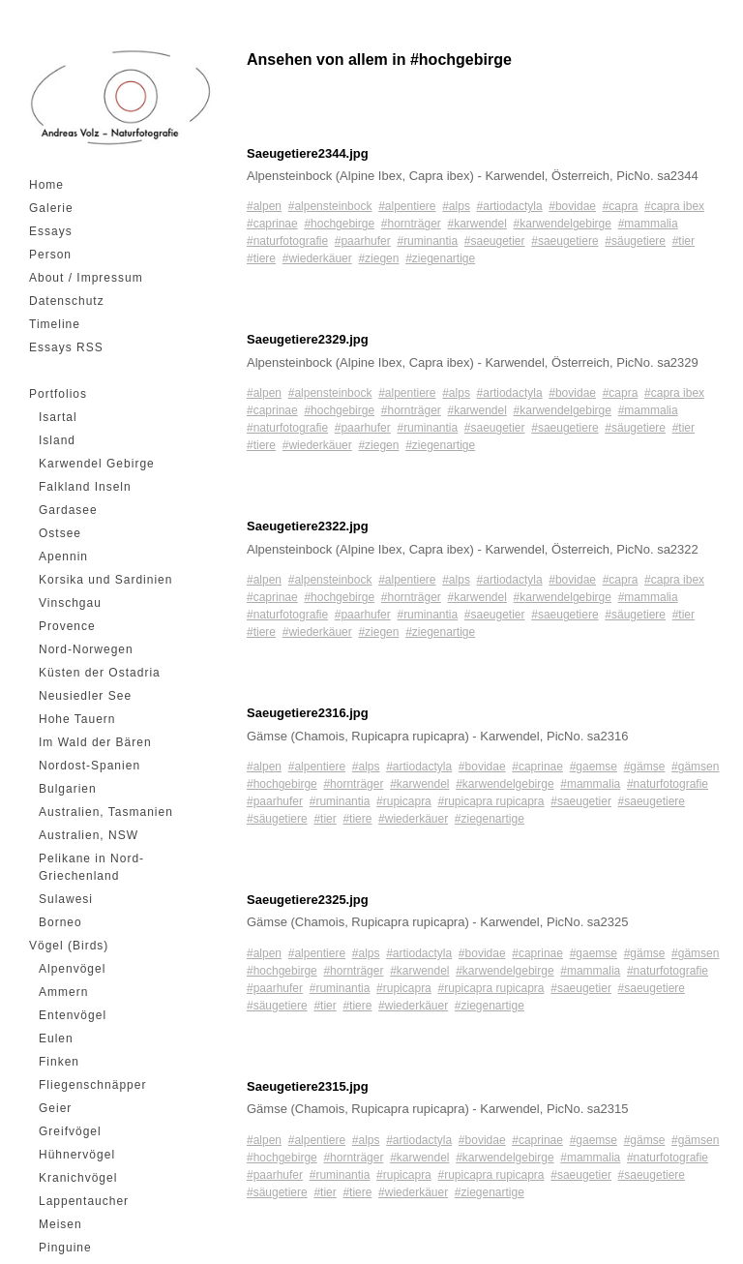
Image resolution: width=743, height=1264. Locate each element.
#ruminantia (427, 241)
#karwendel (477, 223)
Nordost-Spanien (89, 765)
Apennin (63, 556)
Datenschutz (66, 301)
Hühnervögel (77, 1154)
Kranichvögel (78, 1178)
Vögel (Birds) (68, 945)
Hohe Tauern (77, 719)
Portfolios (58, 394)
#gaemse (593, 766)
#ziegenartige (440, 258)
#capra (621, 206)
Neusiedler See (85, 696)
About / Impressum (86, 278)
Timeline (54, 324)
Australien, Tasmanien (106, 812)
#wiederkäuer (317, 258)
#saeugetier (494, 241)
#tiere (261, 258)
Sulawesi (66, 899)
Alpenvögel (72, 969)
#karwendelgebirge (562, 223)
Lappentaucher (84, 1201)
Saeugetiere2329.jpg (308, 339)
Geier (55, 1108)
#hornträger (411, 223)
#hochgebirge (339, 223)
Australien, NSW (88, 835)
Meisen (60, 1224)
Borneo (60, 922)
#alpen (264, 206)
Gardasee (68, 510)
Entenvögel (72, 1015)
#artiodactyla (510, 206)
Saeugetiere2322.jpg (308, 526)
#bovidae (572, 206)
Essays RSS (66, 347)
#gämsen (695, 766)
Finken (59, 1061)
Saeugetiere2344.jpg (308, 153)
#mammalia (648, 223)
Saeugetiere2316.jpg (308, 713)
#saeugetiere (564, 241)
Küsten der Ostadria (100, 672)
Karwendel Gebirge (97, 463)
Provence (67, 626)
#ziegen (378, 258)
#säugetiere (635, 241)
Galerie (51, 208)
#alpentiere (406, 206)
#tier (683, 241)
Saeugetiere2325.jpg (308, 899)
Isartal (58, 417)
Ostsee (60, 533)
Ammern (63, 992)
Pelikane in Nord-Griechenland (91, 867)
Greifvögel (70, 1131)
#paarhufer (363, 241)
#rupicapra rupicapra (490, 801)
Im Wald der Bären (95, 742)
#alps (456, 206)
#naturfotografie (287, 241)
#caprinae (272, 223)
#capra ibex (674, 206)
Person (50, 254)
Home (46, 185)
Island (57, 440)
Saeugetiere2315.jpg (308, 1086)
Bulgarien (68, 789)
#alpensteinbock (330, 206)
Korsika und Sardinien (105, 580)
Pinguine (65, 1247)
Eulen (56, 1038)
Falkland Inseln (85, 487)
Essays (51, 231)
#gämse (645, 766)
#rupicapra (403, 801)
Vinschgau (70, 603)
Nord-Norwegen (86, 649)
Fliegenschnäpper (92, 1085)
